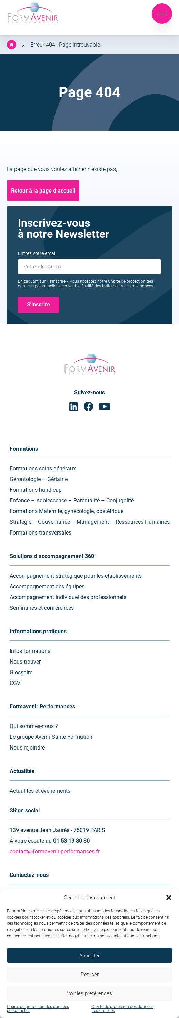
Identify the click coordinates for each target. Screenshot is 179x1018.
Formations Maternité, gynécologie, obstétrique (66, 511)
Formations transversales (40, 532)
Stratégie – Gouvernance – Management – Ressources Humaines (90, 522)
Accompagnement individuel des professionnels (68, 597)
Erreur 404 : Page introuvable (65, 44)
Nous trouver (25, 661)
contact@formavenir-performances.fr (55, 851)
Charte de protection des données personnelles (38, 1009)
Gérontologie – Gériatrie (39, 479)
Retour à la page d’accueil (43, 190)
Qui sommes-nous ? (34, 726)
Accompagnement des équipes (47, 586)
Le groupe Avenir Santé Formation (51, 737)
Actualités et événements (40, 790)
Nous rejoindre (27, 747)
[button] (168, 897)
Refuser (90, 974)
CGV (15, 683)
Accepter (89, 955)
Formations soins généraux (43, 468)
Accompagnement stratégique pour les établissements (76, 575)
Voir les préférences (89, 993)
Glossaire (21, 672)
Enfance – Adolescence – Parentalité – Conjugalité (72, 500)
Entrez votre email (37, 253)
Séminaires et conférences (42, 608)
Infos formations (30, 651)
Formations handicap (36, 490)
